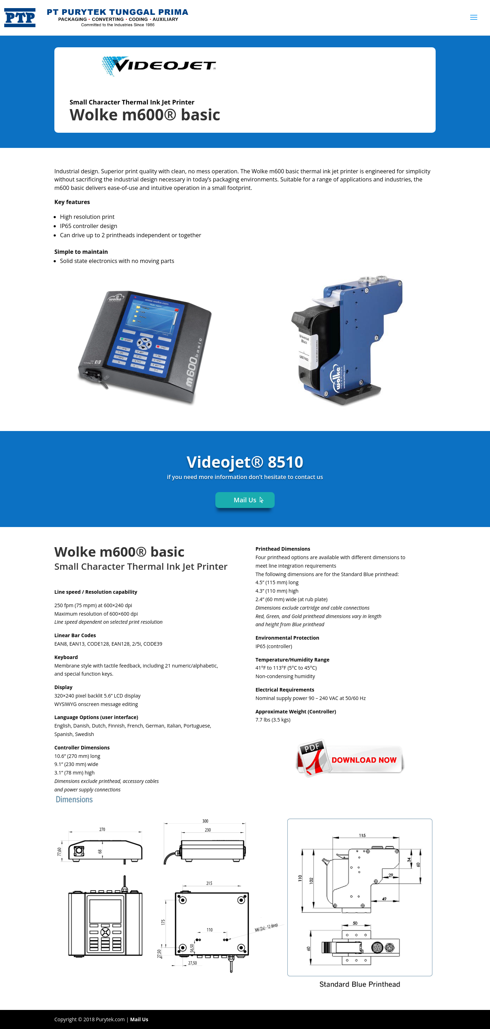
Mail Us (245, 500)
